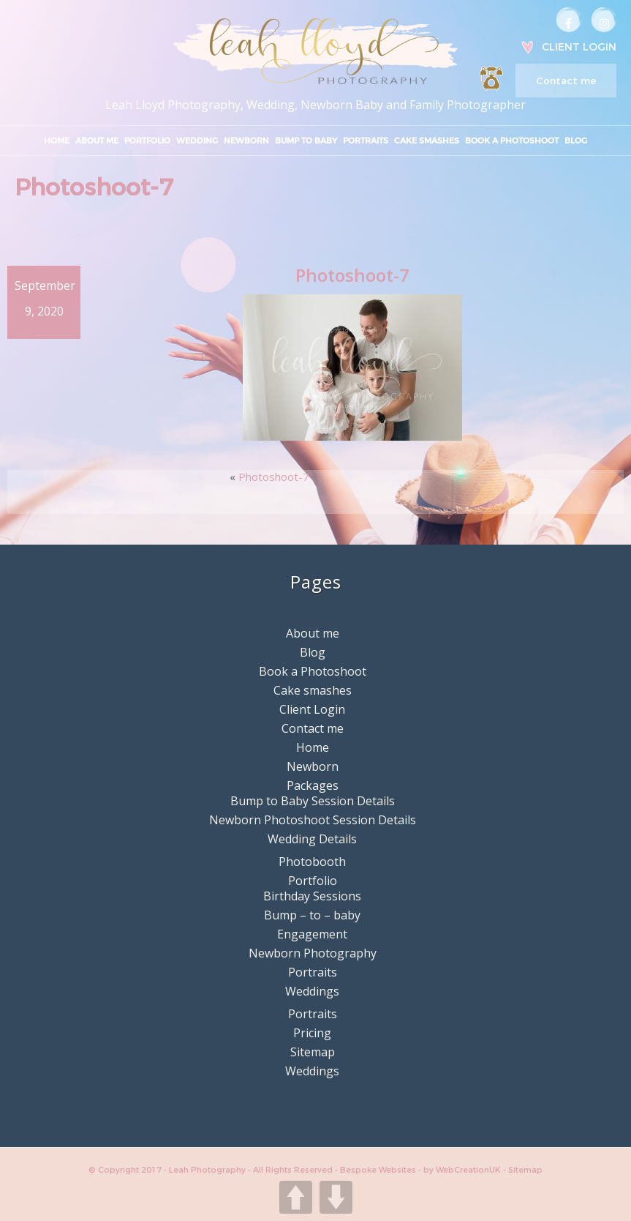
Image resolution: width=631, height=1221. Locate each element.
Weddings (312, 991)
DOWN (336, 1197)
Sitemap (312, 1052)
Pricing (312, 1033)
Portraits (365, 140)
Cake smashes (426, 140)
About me (96, 140)
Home (56, 140)
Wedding (197, 140)
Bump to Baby (306, 140)
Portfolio (147, 140)
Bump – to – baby (312, 915)
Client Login (579, 46)
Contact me (566, 80)
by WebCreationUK (463, 1170)
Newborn (246, 140)
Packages (313, 785)
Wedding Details (312, 839)
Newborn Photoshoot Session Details (312, 820)
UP (295, 1197)
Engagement (312, 934)
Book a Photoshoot (512, 140)
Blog (575, 140)
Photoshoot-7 (273, 476)
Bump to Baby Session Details (312, 801)
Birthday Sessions (312, 896)
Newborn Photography (313, 953)
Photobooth (312, 862)
